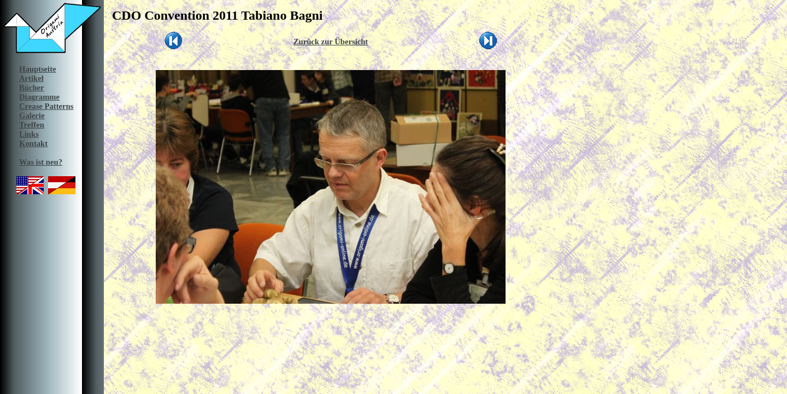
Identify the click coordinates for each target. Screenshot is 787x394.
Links (29, 134)
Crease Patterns (46, 106)
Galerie (31, 115)
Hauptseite (37, 69)
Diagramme (39, 96)
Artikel (31, 78)
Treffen (31, 124)
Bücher (31, 87)
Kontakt (33, 143)
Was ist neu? (40, 162)
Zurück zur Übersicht (330, 41)
